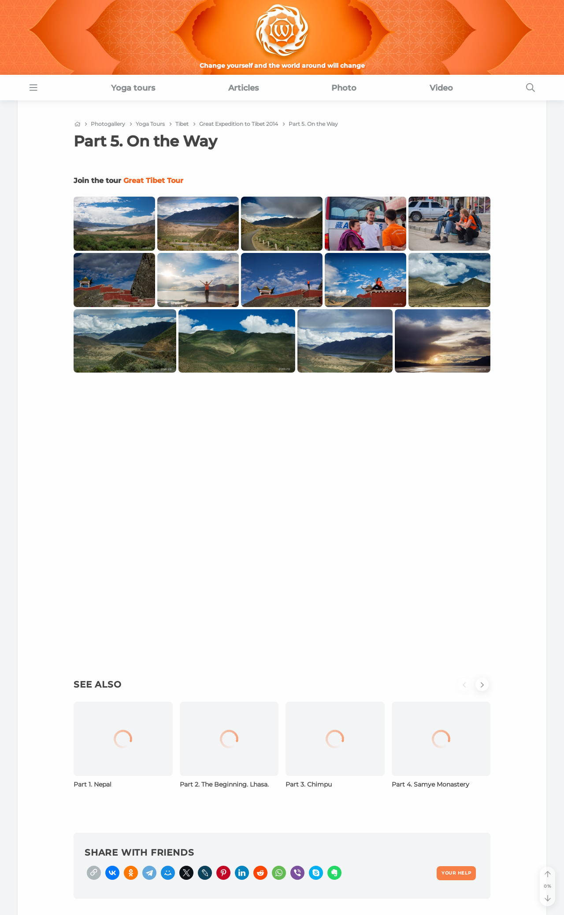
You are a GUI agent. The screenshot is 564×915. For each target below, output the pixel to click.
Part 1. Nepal (92, 784)
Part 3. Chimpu (309, 784)
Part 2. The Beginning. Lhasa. (224, 784)
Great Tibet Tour (153, 180)
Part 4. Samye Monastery (430, 784)
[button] (466, 690)
